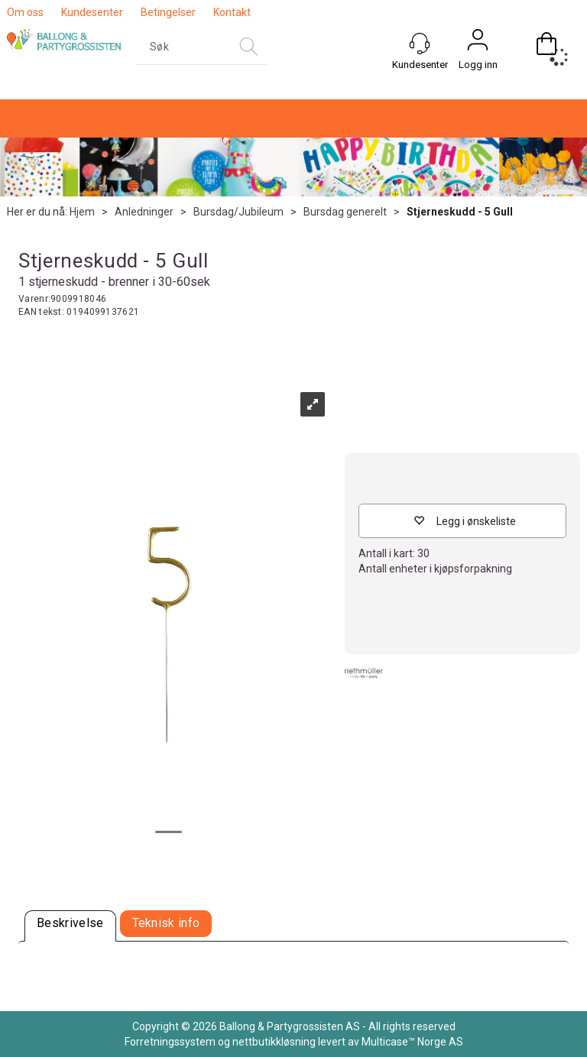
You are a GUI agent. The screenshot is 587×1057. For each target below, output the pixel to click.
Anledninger (144, 212)
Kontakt (232, 12)
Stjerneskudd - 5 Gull (460, 212)
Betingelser (168, 12)
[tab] (70, 926)
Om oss (25, 12)
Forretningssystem (170, 1042)
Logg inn (478, 64)
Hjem (82, 212)
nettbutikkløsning (274, 1042)
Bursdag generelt (345, 212)
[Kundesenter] (419, 43)
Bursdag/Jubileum (238, 212)
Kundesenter (92, 12)
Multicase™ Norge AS (412, 1042)
